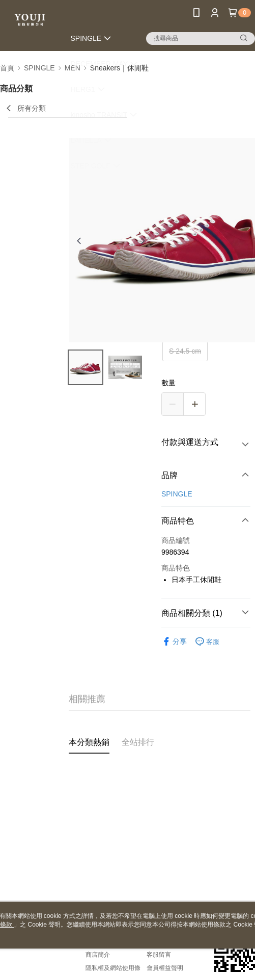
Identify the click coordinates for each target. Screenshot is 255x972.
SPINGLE (176, 494)
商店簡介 (98, 954)
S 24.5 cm (185, 351)
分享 (174, 641)
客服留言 (159, 954)
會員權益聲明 (165, 967)
